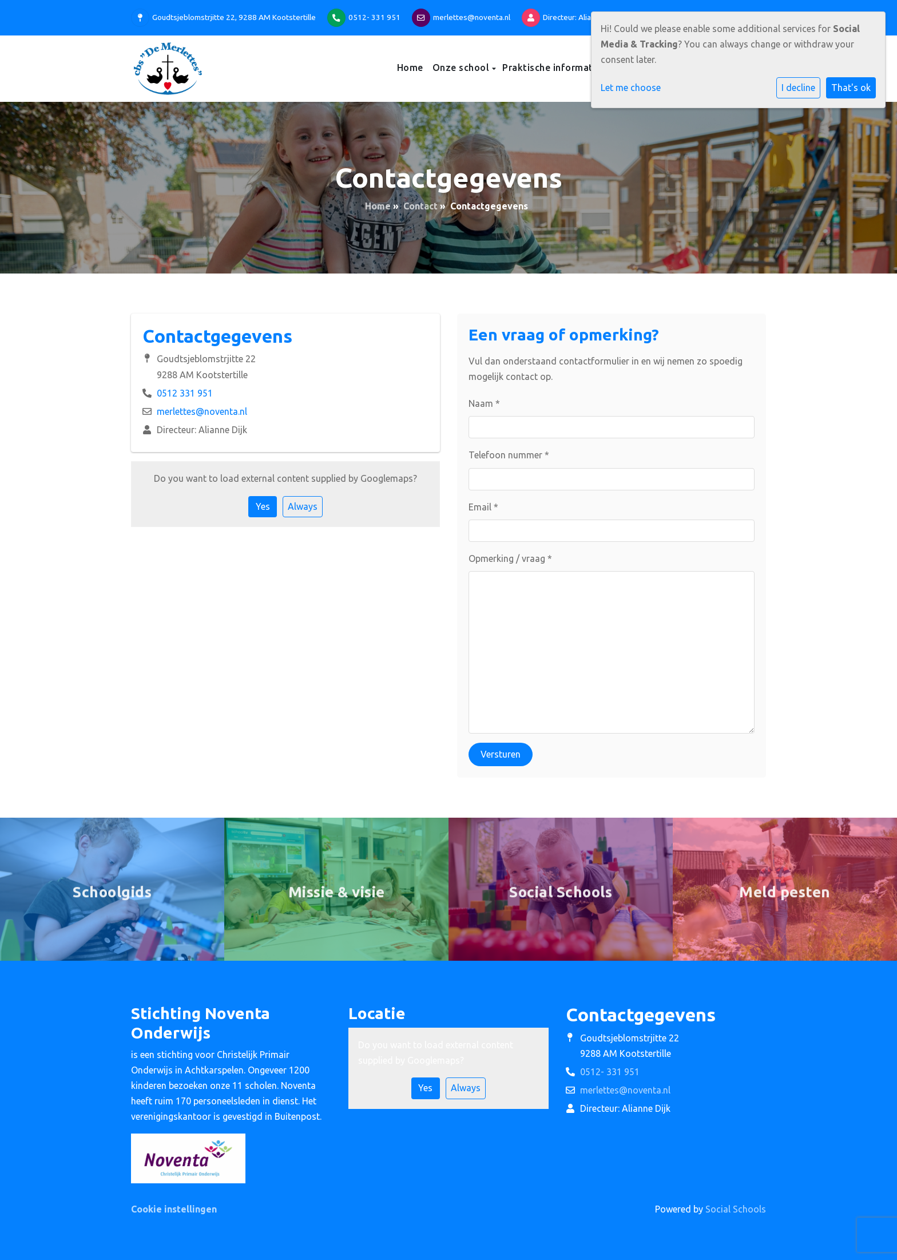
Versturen (501, 754)
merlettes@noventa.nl (471, 17)
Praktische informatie (553, 67)
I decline (798, 87)
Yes (263, 506)
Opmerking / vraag (510, 558)
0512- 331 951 (374, 17)
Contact (420, 206)
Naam (484, 403)
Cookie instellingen (174, 1209)
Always (302, 506)
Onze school (462, 67)
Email (483, 507)
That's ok (851, 87)
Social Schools (735, 1209)
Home (410, 67)
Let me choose (631, 87)
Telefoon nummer (509, 455)
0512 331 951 (185, 393)
